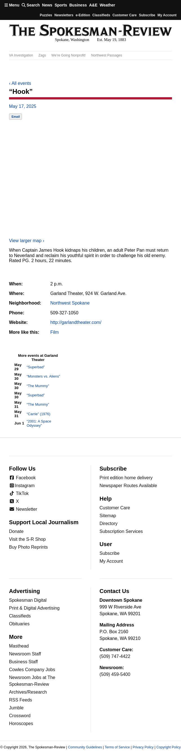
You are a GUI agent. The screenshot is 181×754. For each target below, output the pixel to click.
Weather (107, 5)
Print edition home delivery (126, 477)
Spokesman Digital (27, 600)
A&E (93, 5)
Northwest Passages (106, 55)
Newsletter (23, 509)
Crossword (19, 715)
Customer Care (124, 15)
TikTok (19, 493)
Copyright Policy (168, 747)
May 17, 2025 (22, 106)
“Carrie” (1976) (38, 414)
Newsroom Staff (25, 653)
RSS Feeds (20, 700)
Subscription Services (121, 531)
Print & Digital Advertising (34, 608)
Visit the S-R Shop (27, 539)
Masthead (19, 646)
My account (166, 15)
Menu (12, 5)
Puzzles (46, 15)
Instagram (22, 485)
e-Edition (83, 15)
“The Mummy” (38, 386)
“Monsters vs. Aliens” (43, 376)
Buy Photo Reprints (28, 547)
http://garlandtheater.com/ (75, 322)
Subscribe (147, 15)
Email (16, 116)
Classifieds (101, 15)
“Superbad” (36, 367)
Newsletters (63, 15)
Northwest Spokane (70, 303)
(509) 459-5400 (115, 674)
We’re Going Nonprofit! (69, 55)
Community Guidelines (85, 747)
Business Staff (23, 661)
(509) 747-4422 (115, 656)
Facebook (22, 477)
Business (78, 5)
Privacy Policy (143, 747)
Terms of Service (117, 747)
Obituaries (19, 623)
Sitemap (108, 515)
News (47, 5)
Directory (109, 523)
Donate (16, 531)
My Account (111, 561)
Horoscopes (21, 723)
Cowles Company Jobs (32, 669)
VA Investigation (21, 55)
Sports (61, 5)
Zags (42, 55)
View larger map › (26, 240)
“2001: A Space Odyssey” (39, 423)
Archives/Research (28, 692)
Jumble (16, 707)
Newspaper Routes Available (128, 485)
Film (54, 332)
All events (20, 83)
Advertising (24, 591)
